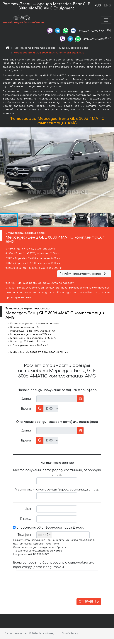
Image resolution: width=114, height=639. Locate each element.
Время (26, 408)
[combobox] (44, 535)
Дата (26, 398)
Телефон (24, 535)
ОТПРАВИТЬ (89, 601)
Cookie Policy (70, 633)
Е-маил (25, 519)
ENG (107, 5)
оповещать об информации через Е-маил (48, 527)
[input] (56, 398)
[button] (111, 170)
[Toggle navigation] (106, 20)
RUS (97, 5)
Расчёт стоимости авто (83, 274)
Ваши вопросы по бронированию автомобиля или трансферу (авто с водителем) (53, 565)
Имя (28, 509)
